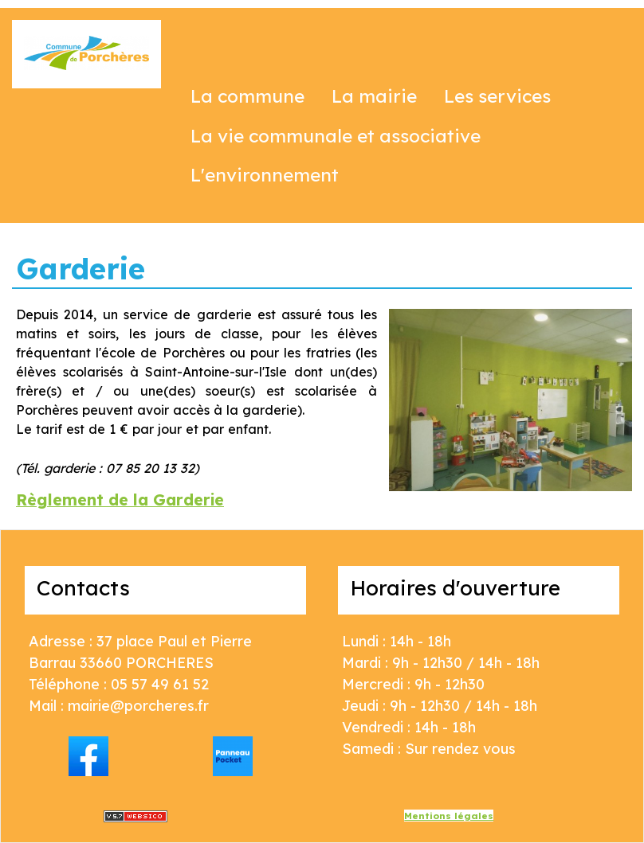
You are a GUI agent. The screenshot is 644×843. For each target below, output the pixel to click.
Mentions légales (448, 816)
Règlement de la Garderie (120, 499)
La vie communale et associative (335, 135)
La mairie (374, 95)
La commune (247, 95)
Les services (497, 95)
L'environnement (264, 174)
